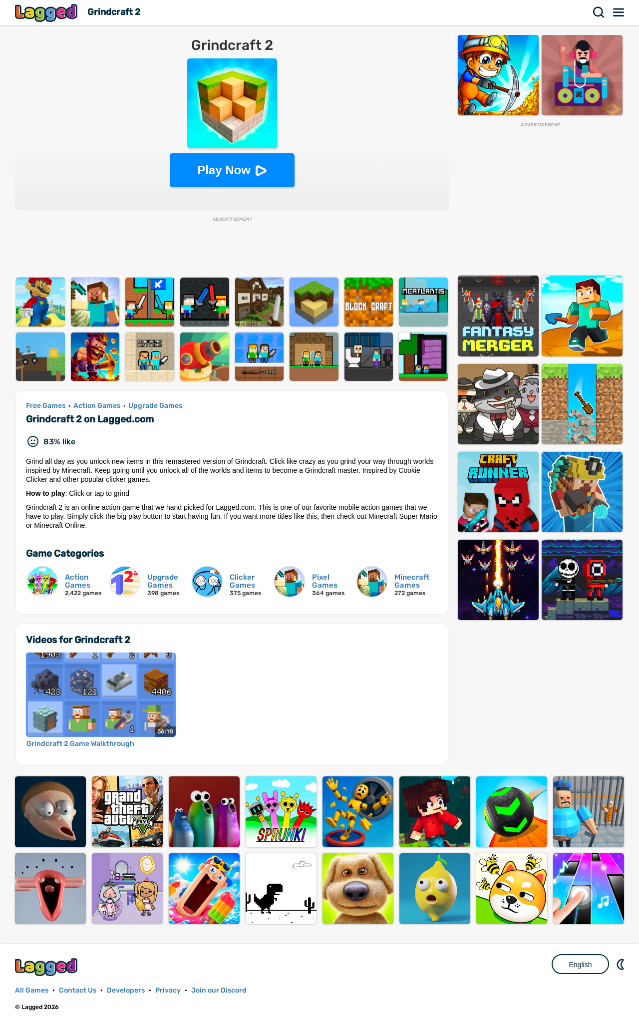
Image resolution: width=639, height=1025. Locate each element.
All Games (31, 990)
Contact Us (77, 990)
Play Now (224, 170)
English (580, 965)
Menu (619, 12)
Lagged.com (47, 967)
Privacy (168, 990)
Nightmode (622, 964)
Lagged (47, 12)
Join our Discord (219, 990)
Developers (126, 990)
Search (599, 12)
